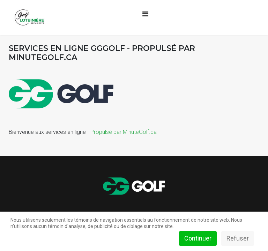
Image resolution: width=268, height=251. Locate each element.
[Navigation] (145, 14)
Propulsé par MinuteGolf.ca (123, 132)
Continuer (197, 238)
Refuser (237, 238)
